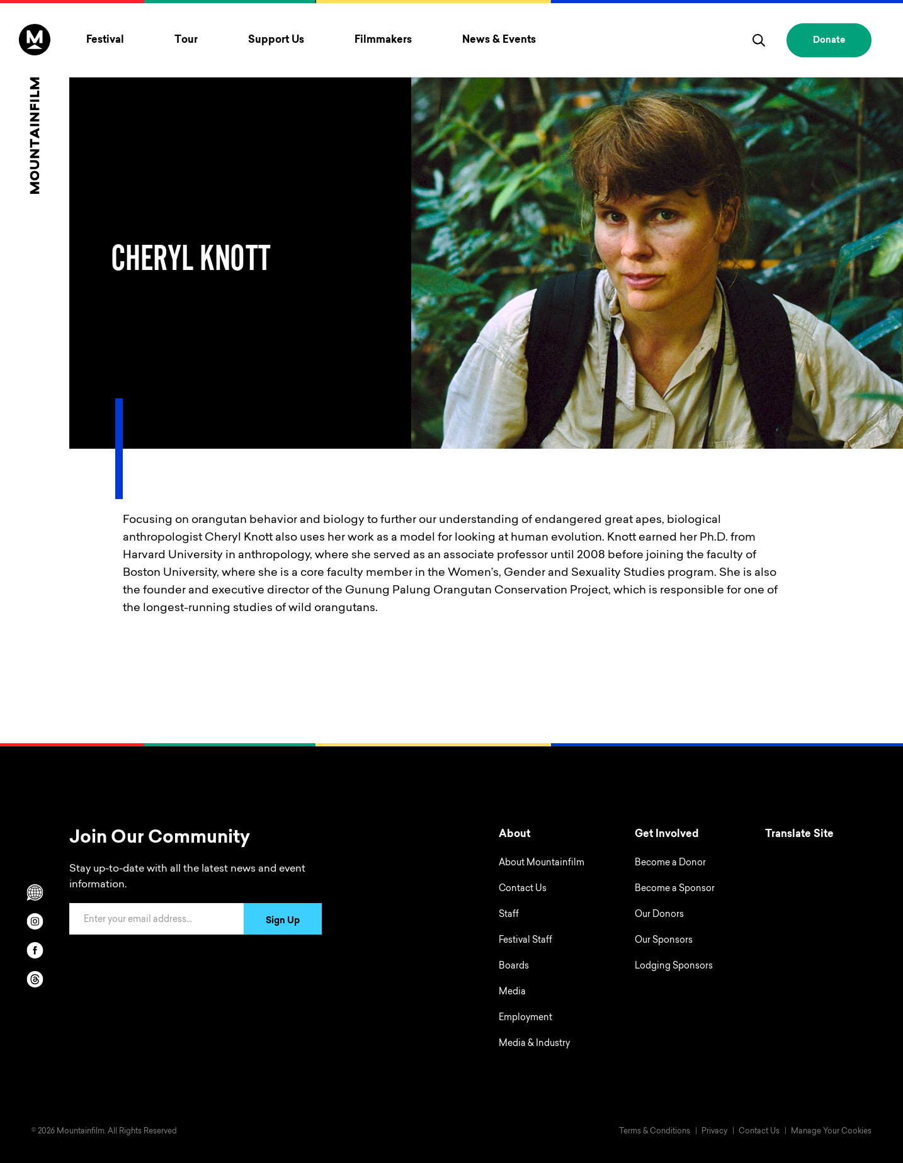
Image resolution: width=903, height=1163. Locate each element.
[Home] (34, 109)
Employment (525, 1018)
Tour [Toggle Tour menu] (186, 40)
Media (512, 992)
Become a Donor (670, 863)
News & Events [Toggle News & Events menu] (499, 40)
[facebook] (35, 950)
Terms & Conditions (654, 1131)
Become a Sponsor (675, 889)
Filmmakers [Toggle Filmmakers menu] (383, 40)
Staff (509, 915)
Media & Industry (534, 1044)
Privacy (714, 1131)
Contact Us (523, 889)
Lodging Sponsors (674, 966)
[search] (759, 40)
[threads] (35, 979)
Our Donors (659, 915)
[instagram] (35, 921)
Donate (829, 41)
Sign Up (283, 921)
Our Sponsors (664, 940)
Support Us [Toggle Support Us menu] (276, 40)
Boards (514, 966)
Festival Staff (525, 940)
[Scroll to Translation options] (35, 892)
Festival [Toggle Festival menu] (105, 40)
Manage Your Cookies (831, 1131)
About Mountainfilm (541, 863)
